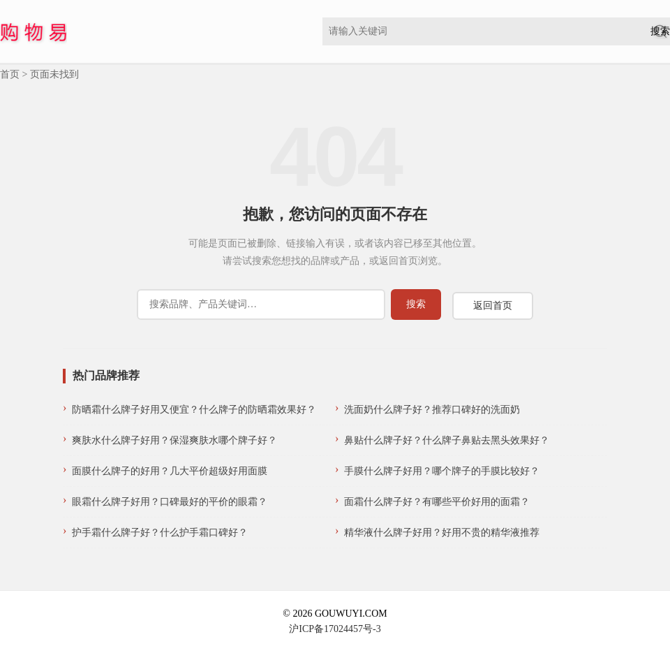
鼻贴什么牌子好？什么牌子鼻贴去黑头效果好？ (446, 440)
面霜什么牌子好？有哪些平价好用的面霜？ (437, 502)
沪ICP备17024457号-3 (334, 629)
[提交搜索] (416, 304)
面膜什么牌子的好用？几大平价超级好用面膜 (169, 471)
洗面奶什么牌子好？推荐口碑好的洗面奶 (432, 409)
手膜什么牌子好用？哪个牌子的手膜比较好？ (441, 471)
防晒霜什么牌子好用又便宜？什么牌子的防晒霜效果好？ (194, 409)
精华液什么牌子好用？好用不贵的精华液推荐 (441, 532)
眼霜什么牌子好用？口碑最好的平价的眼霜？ (169, 502)
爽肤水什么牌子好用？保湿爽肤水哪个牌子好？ (174, 440)
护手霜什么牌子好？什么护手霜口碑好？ (160, 532)
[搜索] (261, 304)
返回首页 (492, 305)
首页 (10, 74)
